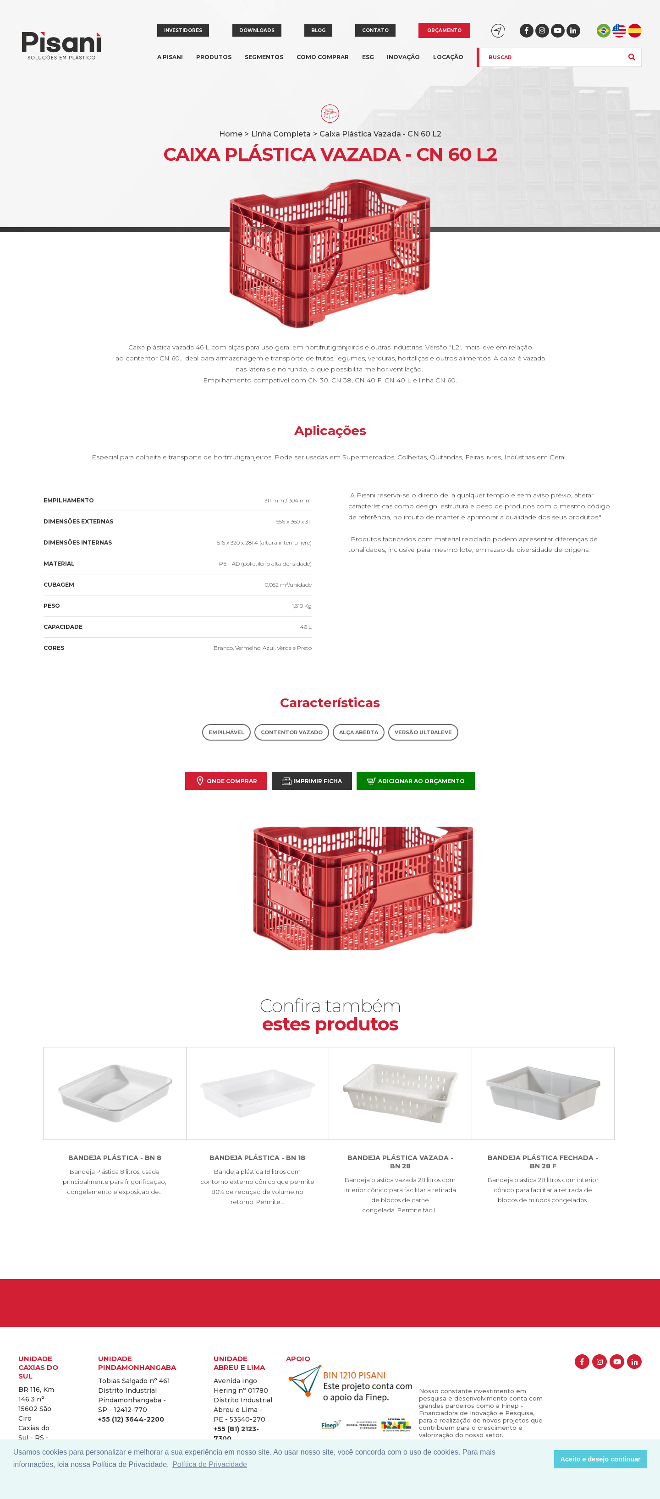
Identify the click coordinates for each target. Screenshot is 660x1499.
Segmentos (264, 62)
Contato (375, 30)
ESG (368, 57)
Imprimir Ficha (312, 781)
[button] (545, 1459)
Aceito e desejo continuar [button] (601, 1459)
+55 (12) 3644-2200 (131, 1419)
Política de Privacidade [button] (209, 1464)
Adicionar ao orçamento (416, 781)
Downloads (257, 30)
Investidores (183, 30)
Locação (448, 57)
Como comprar (323, 57)
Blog (318, 30)
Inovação (403, 57)
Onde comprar (226, 781)
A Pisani (170, 62)
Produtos (213, 62)
